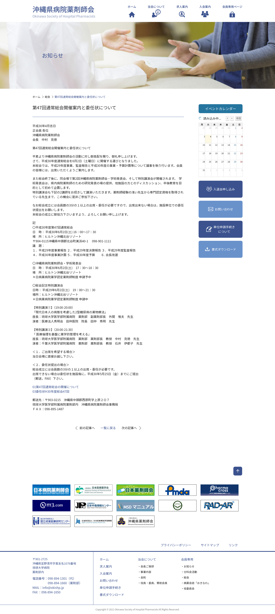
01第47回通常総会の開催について (55, 386)
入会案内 (106, 573)
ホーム (104, 559)
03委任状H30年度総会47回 (50, 391)
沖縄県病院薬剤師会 (63, 11)
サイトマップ (210, 545)
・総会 (185, 577)
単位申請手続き (110, 587)
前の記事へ (87, 427)
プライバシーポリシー (176, 545)
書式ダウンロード (112, 594)
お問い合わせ (109, 580)
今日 (238, 118)
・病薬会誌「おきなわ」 (195, 583)
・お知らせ (187, 566)
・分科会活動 (189, 572)
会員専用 (187, 559)
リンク (233, 545)
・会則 (142, 577)
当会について (147, 559)
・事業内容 (144, 572)
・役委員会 (187, 588)
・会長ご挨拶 (146, 566)
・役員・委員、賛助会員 (152, 583)
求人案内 (106, 566)
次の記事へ (129, 427)
